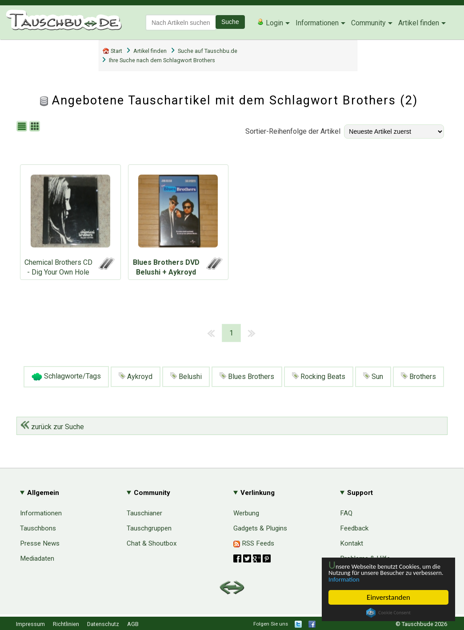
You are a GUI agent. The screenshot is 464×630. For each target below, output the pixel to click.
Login (270, 22)
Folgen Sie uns (270, 624)
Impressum (30, 624)
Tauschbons (38, 528)
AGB (133, 624)
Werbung (246, 513)
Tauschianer (144, 513)
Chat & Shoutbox (152, 543)
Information (384, 578)
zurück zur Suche (52, 427)
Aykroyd (135, 376)
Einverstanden (388, 597)
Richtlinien (66, 624)
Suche (230, 21)
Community (368, 23)
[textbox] (180, 22)
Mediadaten (37, 558)
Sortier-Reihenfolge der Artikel (292, 131)
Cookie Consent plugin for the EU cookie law (388, 613)
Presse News (40, 543)
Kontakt (351, 543)
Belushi (186, 376)
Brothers (418, 376)
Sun (373, 376)
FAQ (346, 513)
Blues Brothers (247, 376)
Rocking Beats (318, 376)
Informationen (317, 23)
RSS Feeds (253, 543)
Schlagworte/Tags (66, 376)
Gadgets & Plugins (260, 528)
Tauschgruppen (149, 528)
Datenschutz (103, 624)
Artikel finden (418, 23)
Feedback (354, 528)
